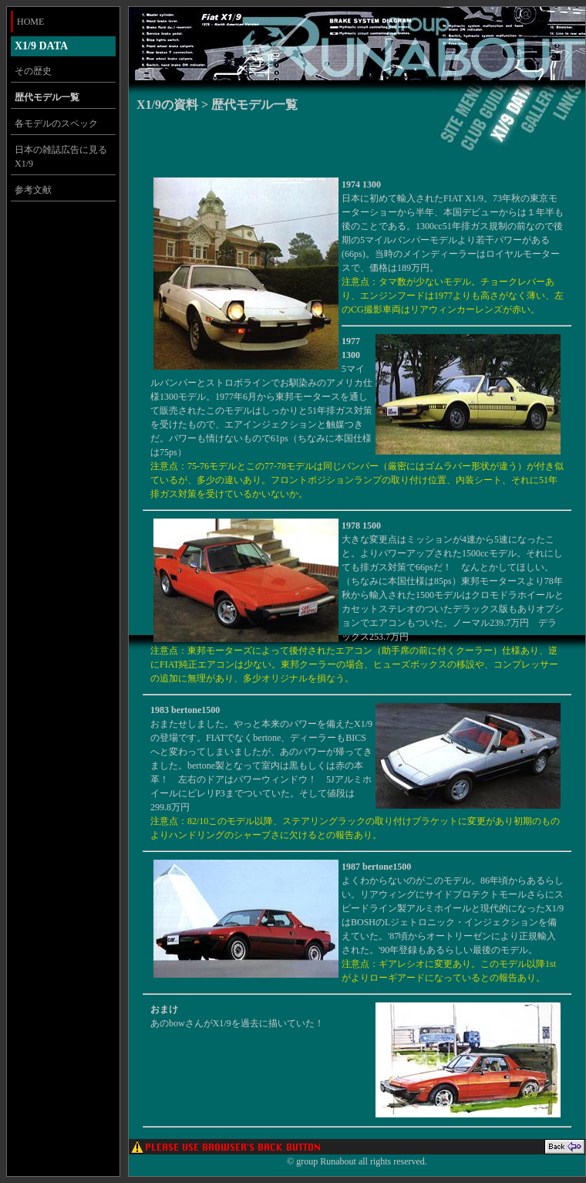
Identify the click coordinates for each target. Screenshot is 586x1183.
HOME (30, 21)
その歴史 (33, 71)
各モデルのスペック (56, 123)
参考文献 (33, 189)
